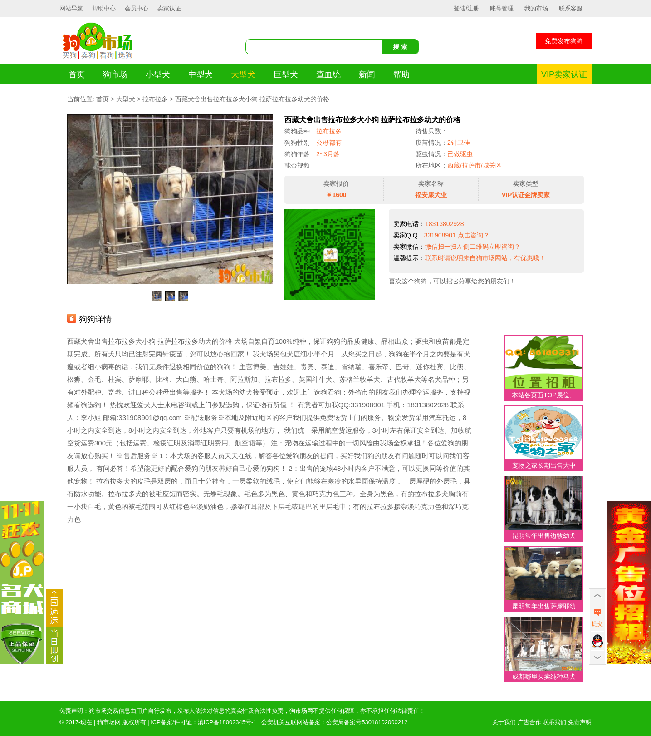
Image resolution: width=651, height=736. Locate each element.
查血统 (328, 74)
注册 (473, 8)
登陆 (459, 8)
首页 (77, 74)
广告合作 (529, 722)
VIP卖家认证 (564, 74)
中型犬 (200, 74)
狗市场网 (109, 722)
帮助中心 (104, 8)
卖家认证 (169, 8)
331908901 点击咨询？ (456, 235)
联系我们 (554, 722)
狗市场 (115, 74)
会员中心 (136, 8)
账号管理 (502, 8)
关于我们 (504, 722)
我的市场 (536, 8)
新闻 (367, 74)
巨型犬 (286, 74)
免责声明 (580, 722)
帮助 (401, 74)
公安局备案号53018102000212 (366, 722)
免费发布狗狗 (564, 40)
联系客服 (570, 8)
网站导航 (71, 8)
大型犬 (243, 74)
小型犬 (158, 74)
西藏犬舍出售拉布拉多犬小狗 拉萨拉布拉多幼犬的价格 (252, 99)
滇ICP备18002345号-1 (227, 722)
